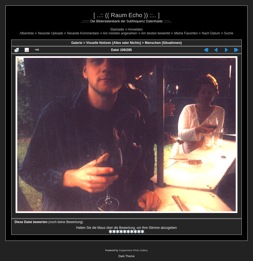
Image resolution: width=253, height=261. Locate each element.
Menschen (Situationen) (163, 43)
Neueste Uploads (50, 33)
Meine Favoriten (186, 33)
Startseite (117, 29)
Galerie (77, 43)
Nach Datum (211, 33)
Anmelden (135, 29)
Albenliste (27, 33)
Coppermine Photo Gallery (133, 250)
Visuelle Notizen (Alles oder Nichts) (113, 43)
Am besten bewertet (155, 33)
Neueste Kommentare (83, 33)
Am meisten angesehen (120, 33)
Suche (228, 33)
